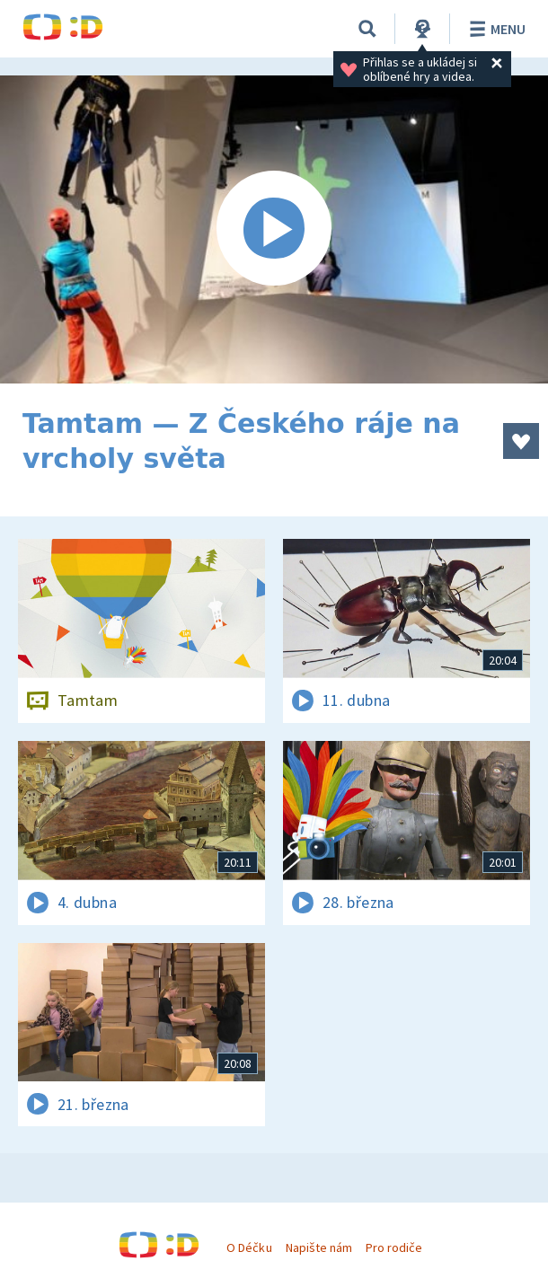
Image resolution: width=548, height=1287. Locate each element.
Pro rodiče (394, 1247)
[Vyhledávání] (367, 28)
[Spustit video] (274, 229)
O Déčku (248, 1247)
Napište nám (319, 1247)
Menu (495, 28)
